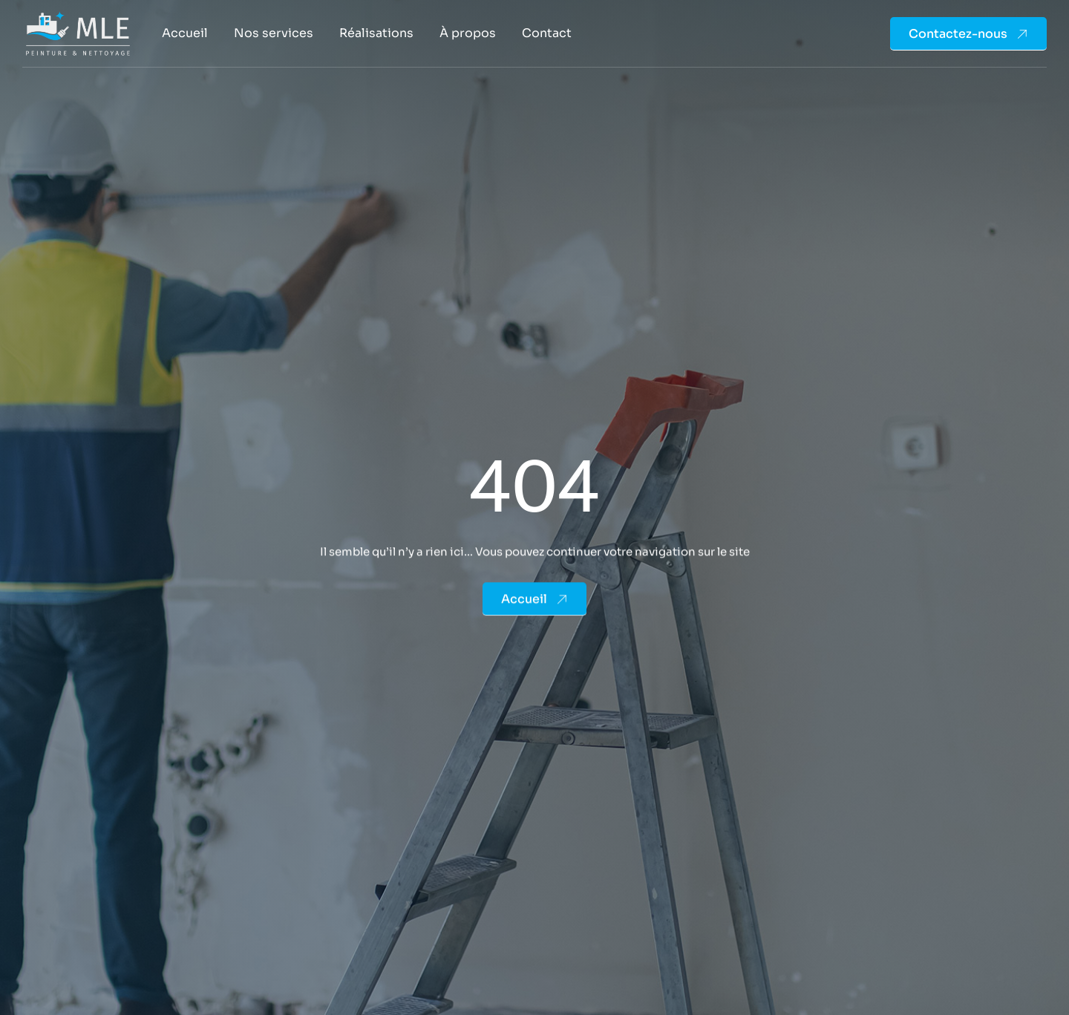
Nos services (273, 33)
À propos (467, 33)
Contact (547, 33)
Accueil (185, 33)
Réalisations (376, 33)
